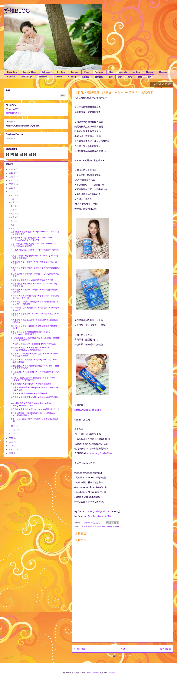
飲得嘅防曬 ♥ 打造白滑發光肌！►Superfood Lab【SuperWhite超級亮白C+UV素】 (31, 239)
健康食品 (99, 77)
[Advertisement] (122, 623)
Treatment (57, 77)
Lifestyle (123, 72)
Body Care (12, 72)
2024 (11, 446)
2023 (11, 442)
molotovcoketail (93, 673)
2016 (11, 177)
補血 (99, 526)
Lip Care (136, 72)
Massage (163, 72)
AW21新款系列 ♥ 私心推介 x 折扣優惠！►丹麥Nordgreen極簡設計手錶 (31, 404)
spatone (116, 526)
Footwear (99, 72)
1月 (13, 199)
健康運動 (85, 77)
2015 (11, 173)
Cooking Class (29, 72)
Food (86, 72)
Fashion (75, 72)
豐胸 (140, 77)
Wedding (72, 77)
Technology (26, 77)
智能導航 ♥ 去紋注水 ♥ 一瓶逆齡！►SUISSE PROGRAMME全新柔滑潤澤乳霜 (30, 348)
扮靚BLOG (17, 11)
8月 (13, 225)
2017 (11, 180)
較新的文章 (79, 649)
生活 (90, 526)
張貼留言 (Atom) (125, 656)
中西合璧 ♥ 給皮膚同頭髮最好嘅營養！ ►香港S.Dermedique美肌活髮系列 (30, 333)
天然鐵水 (83, 526)
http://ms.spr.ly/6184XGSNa (98, 453)
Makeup (149, 72)
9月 (13, 228)
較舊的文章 (165, 649)
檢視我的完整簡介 (13, 113)
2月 (13, 202)
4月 (13, 210)
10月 (13, 426)
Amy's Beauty (10, 138)
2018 (11, 184)
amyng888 (13, 109)
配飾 (149, 77)
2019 (11, 188)
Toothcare (42, 77)
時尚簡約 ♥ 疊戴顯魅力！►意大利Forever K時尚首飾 (33, 344)
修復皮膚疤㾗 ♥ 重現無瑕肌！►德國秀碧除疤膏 (31, 384)
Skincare (11, 77)
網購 (120, 77)
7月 (13, 221)
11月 (13, 430)
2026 (11, 453)
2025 (11, 449)
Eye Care (61, 72)
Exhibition (46, 72)
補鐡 (104, 526)
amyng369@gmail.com (99, 511)
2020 (11, 192)
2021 (11, 195)
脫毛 (130, 77)
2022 (11, 438)
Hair (111, 72)
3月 (13, 206)
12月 (13, 433)
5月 (13, 213)
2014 (11, 169)
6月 (13, 217)
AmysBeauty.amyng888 (99, 516)
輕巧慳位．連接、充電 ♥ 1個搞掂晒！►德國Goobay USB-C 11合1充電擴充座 (33, 379)
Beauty (109, 526)
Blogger (112, 673)
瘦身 (111, 77)
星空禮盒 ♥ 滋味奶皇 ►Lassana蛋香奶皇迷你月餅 (32, 280)
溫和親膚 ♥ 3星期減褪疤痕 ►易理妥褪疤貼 (29, 393)
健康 (95, 526)
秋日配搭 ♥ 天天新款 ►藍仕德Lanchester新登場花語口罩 (35, 409)
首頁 (123, 649)
